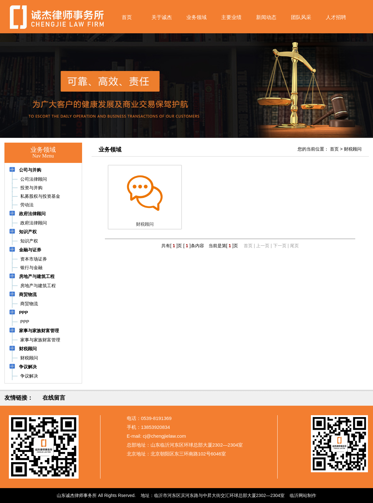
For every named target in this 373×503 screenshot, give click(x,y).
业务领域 (196, 17)
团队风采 (301, 17)
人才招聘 (336, 17)
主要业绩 (231, 17)
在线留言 (53, 398)
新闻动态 (266, 17)
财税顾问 (353, 149)
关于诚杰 (161, 17)
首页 (127, 17)
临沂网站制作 (303, 495)
